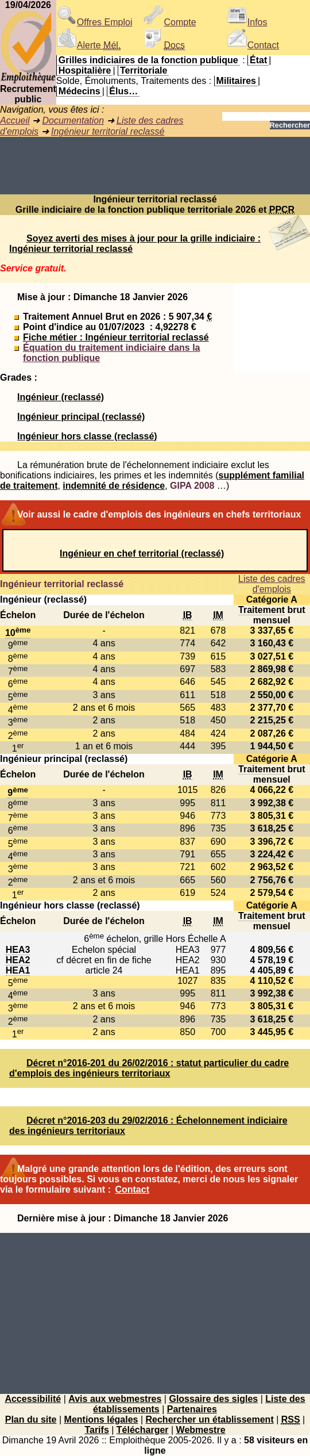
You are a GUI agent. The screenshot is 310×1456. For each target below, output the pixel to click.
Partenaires (192, 1409)
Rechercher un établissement (210, 1419)
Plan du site (31, 1419)
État (258, 60)
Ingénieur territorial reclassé (107, 131)
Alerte (88, 45)
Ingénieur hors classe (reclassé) (87, 436)
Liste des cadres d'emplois (271, 584)
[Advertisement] (155, 165)
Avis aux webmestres (114, 1399)
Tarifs (96, 1430)
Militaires (236, 81)
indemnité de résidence (114, 486)
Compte (170, 22)
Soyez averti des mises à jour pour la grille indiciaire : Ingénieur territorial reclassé (135, 243)
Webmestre (201, 1430)
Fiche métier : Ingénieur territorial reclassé (116, 337)
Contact (253, 45)
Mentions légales (101, 1419)
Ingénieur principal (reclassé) (81, 417)
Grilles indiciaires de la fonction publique (148, 60)
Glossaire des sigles (213, 1399)
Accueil (15, 120)
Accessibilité (33, 1399)
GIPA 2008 (192, 486)
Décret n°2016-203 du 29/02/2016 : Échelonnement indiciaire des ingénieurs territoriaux (148, 1126)
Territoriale (143, 70)
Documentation (73, 120)
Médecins (79, 91)
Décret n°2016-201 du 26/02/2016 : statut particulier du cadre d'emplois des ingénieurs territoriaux (149, 1068)
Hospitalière (85, 70)
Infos (247, 22)
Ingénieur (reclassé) (60, 397)
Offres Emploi (94, 22)
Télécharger (143, 1430)
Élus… (123, 91)
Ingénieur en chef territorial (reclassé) (142, 553)
